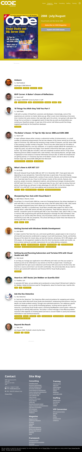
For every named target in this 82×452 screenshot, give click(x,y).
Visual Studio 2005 (47, 316)
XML (27, 222)
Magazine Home (33, 419)
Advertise (31, 432)
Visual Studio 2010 (70, 316)
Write (30, 434)
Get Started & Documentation (36, 442)
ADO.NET (43, 244)
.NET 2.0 (17, 244)
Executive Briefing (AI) (35, 393)
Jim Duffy (19, 170)
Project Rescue (33, 400)
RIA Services (18, 88)
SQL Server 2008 (39, 161)
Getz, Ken (20, 327)
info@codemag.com (15, 388)
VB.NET (54, 102)
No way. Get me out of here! (13, 449)
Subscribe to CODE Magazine (55, 25)
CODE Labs (32, 402)
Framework (34, 438)
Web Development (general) (53, 189)
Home (44, 3)
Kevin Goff (20, 97)
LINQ (30, 102)
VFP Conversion (33, 409)
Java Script (40, 189)
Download (31, 444)
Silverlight (26, 88)
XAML (40, 88)
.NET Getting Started (33, 244)
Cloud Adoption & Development (37, 390)
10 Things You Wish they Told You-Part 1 (32, 108)
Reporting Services (38, 102)
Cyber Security (32, 397)
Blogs (55, 3)
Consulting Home (33, 383)
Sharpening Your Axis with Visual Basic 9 (32, 196)
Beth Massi (20, 199)
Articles (55, 417)
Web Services (27, 287)
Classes (55, 390)
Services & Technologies (35, 385)
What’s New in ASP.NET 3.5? (26, 167)
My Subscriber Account (35, 431)
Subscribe (31, 424)
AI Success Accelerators (35, 388)
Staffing (68, 3)
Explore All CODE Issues (56, 30)
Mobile (31, 425)
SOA (16, 287)
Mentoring (56, 392)
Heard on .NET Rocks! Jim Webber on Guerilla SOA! (37, 277)
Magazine (49, 3)
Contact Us (32, 412)
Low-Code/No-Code (34, 395)
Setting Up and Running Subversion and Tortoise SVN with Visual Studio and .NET (43, 254)
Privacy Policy (8, 394)
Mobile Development (67, 244)
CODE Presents (57, 387)
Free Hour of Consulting (35, 407)
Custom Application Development (37, 392)
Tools (54, 415)
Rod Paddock (21, 83)
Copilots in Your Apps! (35, 399)
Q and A (26, 316)
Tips (39, 316)
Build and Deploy (51, 244)
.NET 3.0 (17, 332)
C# (15, 102)
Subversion (34, 88)
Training (74, 3)
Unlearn (18, 80)
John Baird (20, 231)
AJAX (22, 189)
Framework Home (33, 440)
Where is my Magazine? (35, 429)
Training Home (57, 383)
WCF (59, 102)
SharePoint (18, 126)
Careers (55, 405)
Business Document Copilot (36, 404)
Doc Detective (21, 297)
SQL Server (29, 161)
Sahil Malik (20, 111)
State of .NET (56, 389)
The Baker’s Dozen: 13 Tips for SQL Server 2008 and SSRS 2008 (41, 133)
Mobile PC (17, 246)
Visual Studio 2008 (50, 246)
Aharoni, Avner (29, 199)
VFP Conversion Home (59, 412)
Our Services (56, 402)
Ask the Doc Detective (24, 294)
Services (55, 413)
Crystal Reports (22, 102)
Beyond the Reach (22, 324)
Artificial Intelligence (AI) (35, 387)
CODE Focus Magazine (35, 420)
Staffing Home (56, 400)
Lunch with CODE (57, 394)
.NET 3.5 (17, 189)
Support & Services (34, 445)
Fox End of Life (57, 418)
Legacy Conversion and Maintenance (38, 405)
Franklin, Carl (21, 280)
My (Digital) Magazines (35, 427)
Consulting (62, 3)
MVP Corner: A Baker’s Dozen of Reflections (33, 94)
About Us (55, 403)
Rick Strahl (20, 258)
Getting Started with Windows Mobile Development (37, 228)
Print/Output (18, 316)
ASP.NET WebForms (31, 189)
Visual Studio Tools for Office (22, 318)
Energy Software (33, 411)
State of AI (55, 385)
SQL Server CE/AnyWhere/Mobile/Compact (33, 246)
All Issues (31, 422)
